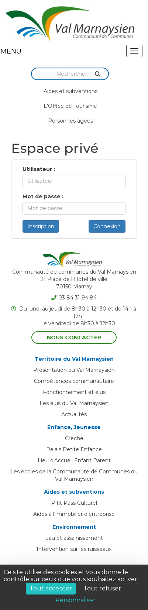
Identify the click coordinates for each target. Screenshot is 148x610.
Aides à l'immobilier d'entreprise (74, 514)
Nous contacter (74, 337)
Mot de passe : (43, 196)
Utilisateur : (39, 169)
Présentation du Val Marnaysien (74, 370)
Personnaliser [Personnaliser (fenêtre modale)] (75, 600)
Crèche (74, 438)
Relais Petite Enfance (74, 449)
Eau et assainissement (74, 538)
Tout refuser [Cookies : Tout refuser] (102, 588)
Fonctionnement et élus (74, 392)
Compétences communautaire (74, 381)
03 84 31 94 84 (74, 297)
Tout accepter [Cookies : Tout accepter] (51, 588)
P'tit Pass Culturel (74, 503)
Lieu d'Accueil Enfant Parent (74, 460)
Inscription (40, 226)
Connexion (107, 226)
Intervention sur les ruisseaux (74, 549)
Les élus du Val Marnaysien (74, 403)
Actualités (74, 414)
